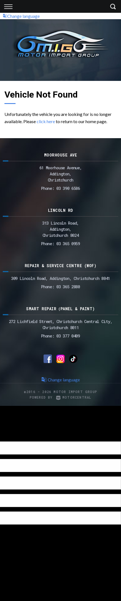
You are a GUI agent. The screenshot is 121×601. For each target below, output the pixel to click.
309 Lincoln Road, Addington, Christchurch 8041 (60, 278)
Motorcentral (74, 397)
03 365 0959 (68, 243)
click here (46, 121)
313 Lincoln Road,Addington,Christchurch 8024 (60, 229)
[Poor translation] (13, 436)
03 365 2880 (68, 286)
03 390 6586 (68, 188)
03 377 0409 (68, 336)
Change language (21, 16)
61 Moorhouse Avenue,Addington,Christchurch (60, 174)
